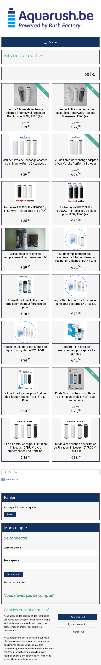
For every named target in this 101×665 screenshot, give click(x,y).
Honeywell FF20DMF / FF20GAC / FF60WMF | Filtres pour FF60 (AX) (25, 209)
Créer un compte (15, 616)
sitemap (36, 659)
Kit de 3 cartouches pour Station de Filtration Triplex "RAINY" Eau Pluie (25, 397)
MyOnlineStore (83, 659)
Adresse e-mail (12, 547)
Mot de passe (11, 560)
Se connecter (13, 574)
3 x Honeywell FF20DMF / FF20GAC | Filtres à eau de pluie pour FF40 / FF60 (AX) (76, 211)
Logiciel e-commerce (55, 659)
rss (43, 659)
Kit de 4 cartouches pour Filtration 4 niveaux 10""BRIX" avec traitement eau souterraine (25, 447)
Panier (10, 514)
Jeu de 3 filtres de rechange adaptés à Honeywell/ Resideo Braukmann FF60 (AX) (75, 113)
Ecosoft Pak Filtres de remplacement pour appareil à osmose (76, 350)
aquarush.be (9, 480)
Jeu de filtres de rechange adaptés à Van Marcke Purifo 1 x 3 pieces (76, 161)
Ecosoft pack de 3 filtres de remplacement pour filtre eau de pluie (25, 304)
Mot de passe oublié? (15, 582)
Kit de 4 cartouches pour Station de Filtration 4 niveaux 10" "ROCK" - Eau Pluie (76, 447)
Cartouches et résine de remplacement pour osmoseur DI (25, 255)
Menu (50, 42)
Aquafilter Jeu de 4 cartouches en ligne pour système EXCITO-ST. (75, 302)
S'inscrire (11, 645)
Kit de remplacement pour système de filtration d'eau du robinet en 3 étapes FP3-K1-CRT (75, 257)
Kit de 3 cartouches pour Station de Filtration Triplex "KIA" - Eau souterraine (75, 397)
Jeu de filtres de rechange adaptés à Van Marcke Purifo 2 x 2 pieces (25, 161)
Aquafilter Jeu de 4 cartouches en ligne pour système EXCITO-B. (25, 348)
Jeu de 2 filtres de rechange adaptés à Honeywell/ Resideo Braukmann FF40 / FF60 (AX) (25, 113)
